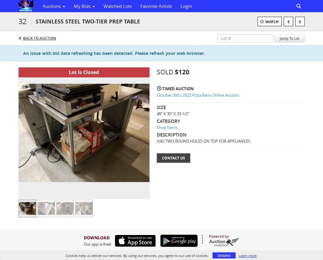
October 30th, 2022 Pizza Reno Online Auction (198, 95)
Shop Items (167, 127)
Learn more (248, 255)
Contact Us (173, 158)
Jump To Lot (289, 38)
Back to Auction (39, 38)
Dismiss (224, 255)
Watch (272, 21)
